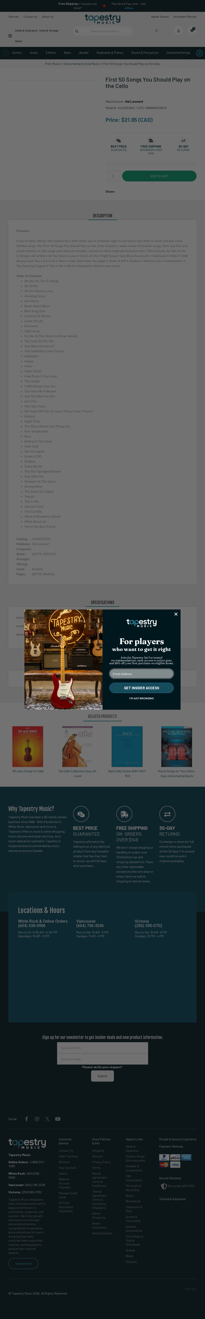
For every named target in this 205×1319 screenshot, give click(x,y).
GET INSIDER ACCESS (141, 688)
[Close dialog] (176, 614)
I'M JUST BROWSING (141, 698)
